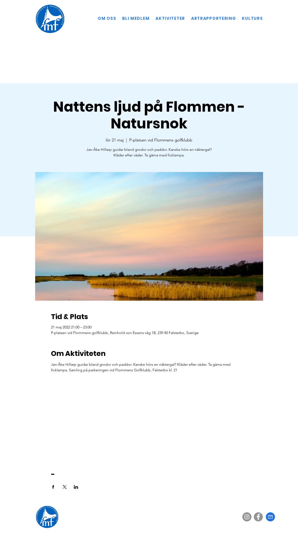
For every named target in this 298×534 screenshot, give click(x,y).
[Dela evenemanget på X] (64, 487)
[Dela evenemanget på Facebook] (53, 487)
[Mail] (270, 516)
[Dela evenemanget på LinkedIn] (76, 487)
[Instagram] (246, 516)
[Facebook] (258, 516)
